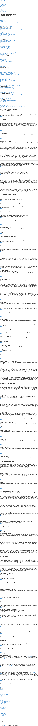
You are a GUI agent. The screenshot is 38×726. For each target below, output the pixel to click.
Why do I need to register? (4, 16)
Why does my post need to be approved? (7, 53)
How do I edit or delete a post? (5, 41)
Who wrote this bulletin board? (5, 104)
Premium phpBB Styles (11, 721)
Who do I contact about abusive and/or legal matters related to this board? (13, 106)
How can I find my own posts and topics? (7, 92)
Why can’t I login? (3, 21)
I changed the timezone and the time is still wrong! (9, 32)
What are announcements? (5, 62)
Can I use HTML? (3, 58)
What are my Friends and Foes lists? (6, 84)
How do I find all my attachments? (6, 101)
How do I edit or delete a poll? (5, 46)
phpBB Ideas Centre (11, 665)
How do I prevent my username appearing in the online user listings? (12, 29)
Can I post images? (3, 60)
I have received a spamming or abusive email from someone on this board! (13, 81)
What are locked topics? (4, 65)
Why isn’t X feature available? (5, 105)
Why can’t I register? (3, 19)
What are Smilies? (3, 59)
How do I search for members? (5, 91)
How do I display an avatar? (5, 35)
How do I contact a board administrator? (7, 107)
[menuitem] (3, 4)
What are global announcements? (6, 61)
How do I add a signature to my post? (6, 42)
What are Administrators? (4, 68)
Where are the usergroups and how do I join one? (8, 72)
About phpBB (2, 658)
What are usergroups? (4, 71)
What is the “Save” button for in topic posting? (8, 52)
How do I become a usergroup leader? (6, 73)
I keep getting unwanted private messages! (7, 80)
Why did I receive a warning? (5, 49)
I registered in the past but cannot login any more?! (9, 22)
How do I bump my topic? (4, 54)
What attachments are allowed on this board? (8, 100)
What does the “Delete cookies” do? (6, 26)
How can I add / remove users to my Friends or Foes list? (10, 85)
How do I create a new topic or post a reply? (7, 40)
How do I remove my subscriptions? (6, 98)
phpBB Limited (29, 656)
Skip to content (2, 0)
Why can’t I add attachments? (5, 48)
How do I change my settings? (5, 28)
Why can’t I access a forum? (5, 47)
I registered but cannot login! (5, 20)
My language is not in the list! (5, 33)
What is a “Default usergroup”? (5, 75)
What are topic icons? (4, 66)
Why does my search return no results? (7, 88)
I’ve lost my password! (4, 23)
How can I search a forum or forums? (6, 87)
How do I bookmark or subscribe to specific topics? (9, 95)
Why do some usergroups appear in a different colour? (9, 74)
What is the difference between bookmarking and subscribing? (11, 94)
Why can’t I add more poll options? (6, 45)
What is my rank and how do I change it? (7, 36)
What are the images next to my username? (7, 34)
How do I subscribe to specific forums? (7, 97)
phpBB (34, 231)
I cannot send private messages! (5, 79)
